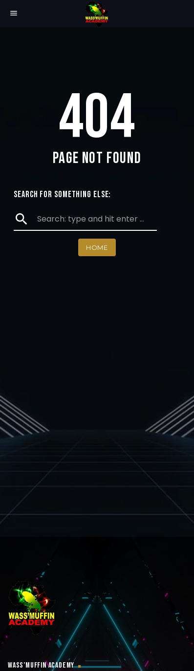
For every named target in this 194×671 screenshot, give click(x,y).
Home (97, 247)
